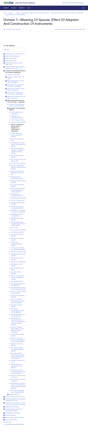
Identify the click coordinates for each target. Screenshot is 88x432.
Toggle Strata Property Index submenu (4, 60)
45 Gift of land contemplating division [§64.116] (17, 244)
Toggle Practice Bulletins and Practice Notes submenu (4, 417)
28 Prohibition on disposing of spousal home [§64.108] (18, 211)
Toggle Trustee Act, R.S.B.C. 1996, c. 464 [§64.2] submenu (6, 77)
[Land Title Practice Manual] (19, 3)
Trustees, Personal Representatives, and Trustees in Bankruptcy (32, 13)
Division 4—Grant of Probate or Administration (18, 292)
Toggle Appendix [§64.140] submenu (8, 394)
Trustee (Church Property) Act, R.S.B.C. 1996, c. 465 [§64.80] (15, 93)
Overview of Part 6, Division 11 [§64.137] (18, 380)
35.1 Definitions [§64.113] (17, 232)
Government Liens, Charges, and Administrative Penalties (13, 409)
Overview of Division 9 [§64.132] (17, 344)
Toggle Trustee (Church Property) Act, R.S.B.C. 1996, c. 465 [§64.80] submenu (6, 92)
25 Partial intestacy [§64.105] (18, 198)
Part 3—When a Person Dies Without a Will (18, 160)
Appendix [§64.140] (14, 394)
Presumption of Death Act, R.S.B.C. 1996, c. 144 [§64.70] (16, 89)
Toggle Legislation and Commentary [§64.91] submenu (8, 108)
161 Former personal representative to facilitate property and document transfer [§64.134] (18, 356)
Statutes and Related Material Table (14, 424)
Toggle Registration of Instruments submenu (4, 407)
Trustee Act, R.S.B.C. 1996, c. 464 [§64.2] (15, 77)
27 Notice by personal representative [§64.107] (17, 207)
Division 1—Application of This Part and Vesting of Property (17, 277)
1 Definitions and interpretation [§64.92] (17, 116)
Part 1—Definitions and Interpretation (17, 112)
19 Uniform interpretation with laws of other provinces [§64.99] (18, 167)
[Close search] (82, 8)
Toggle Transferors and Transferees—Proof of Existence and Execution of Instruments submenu (4, 403)
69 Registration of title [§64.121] (16, 264)
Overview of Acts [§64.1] (13, 74)
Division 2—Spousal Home (18, 200)
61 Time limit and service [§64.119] (17, 258)
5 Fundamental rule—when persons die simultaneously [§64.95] (18, 144)
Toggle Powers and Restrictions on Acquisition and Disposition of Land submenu (4, 399)
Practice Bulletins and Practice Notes (14, 417)
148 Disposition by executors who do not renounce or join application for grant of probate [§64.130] (18, 321)
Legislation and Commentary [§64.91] (15, 14)
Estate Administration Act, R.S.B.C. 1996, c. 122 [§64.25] (15, 81)
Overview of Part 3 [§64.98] (18, 163)
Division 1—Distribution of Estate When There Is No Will (17, 173)
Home (5, 13)
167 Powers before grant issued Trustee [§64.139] (17, 391)
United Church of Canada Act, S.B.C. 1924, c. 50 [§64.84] (16, 97)
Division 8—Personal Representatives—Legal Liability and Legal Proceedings (17, 329)
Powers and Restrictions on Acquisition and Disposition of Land (15, 399)
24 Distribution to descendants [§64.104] (17, 194)
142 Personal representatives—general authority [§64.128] (17, 310)
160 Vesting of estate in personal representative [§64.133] (17, 349)
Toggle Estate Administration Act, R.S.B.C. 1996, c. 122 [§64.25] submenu (6, 81)
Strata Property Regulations (12, 56)
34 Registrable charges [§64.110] (17, 218)
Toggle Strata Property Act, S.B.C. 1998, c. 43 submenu (4, 54)
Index (28, 8)
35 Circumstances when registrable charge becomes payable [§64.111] (18, 223)
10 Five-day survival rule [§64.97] (17, 156)
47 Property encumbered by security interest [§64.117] (18, 248)
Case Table (8, 422)
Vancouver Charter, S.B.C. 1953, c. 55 (14, 396)
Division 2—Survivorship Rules (17, 139)
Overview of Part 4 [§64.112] (18, 230)
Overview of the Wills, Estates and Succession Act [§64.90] (17, 105)
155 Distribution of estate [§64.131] (17, 335)
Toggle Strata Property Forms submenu (4, 58)
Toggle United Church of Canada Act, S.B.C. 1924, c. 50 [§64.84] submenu (6, 96)
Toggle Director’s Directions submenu (4, 415)
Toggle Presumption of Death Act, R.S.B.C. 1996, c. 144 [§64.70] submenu (6, 88)
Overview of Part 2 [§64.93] (13, 29)
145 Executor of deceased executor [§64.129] (18, 315)
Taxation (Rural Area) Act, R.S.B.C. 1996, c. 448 (14, 63)
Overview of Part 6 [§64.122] (16, 272)
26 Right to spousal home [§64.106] (17, 203)
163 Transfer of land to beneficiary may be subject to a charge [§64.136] (18, 371)
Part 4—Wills (14, 227)
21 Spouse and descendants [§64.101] (18, 181)
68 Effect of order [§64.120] (18, 261)
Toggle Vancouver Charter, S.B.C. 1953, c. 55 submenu (4, 396)
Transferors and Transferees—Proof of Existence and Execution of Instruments (15, 403)
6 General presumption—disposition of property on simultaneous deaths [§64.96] (18, 151)
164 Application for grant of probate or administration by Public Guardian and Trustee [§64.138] (18, 386)
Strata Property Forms (11, 58)
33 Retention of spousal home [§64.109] (17, 215)
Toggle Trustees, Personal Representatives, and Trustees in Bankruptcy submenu (4, 70)
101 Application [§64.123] (17, 281)
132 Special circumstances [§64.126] (18, 296)
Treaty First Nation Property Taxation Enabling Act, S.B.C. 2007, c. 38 (14, 67)
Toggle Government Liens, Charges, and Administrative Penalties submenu (4, 409)
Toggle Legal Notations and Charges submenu (4, 413)
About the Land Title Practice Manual (72, 3)
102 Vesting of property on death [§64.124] (18, 284)
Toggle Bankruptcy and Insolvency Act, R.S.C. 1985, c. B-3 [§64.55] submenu (6, 84)
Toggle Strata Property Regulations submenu (4, 56)
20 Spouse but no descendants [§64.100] (17, 177)
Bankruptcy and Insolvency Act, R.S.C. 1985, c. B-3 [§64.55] (15, 85)
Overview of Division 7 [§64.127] (17, 305)
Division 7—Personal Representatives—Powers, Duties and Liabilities (18, 301)
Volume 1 (6, 8)
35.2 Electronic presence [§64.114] (17, 235)
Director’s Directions (10, 415)
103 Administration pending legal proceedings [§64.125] (18, 288)
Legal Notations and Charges (12, 413)
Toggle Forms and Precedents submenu (4, 419)
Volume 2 (13, 8)
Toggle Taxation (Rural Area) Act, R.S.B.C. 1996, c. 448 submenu (4, 63)
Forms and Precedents (11, 419)
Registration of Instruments (12, 406)
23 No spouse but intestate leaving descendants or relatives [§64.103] (18, 190)
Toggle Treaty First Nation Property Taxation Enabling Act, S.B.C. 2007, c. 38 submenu (4, 67)
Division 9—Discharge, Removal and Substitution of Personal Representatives (18, 340)
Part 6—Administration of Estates (17, 268)
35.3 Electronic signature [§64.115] (17, 239)
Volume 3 (22, 8)
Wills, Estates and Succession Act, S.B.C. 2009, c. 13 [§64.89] (67, 13)
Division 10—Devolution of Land (18, 361)
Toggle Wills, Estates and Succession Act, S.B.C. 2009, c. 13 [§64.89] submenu (6, 100)
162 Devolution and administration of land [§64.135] (16, 366)
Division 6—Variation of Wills (18, 251)
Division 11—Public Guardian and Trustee (18, 376)
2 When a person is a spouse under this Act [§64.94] (68, 29)
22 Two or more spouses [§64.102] (17, 185)
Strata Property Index (10, 60)
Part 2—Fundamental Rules (18, 120)
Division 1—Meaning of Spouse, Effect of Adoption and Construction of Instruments (17, 128)
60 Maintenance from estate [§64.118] (18, 254)
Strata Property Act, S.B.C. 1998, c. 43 (15, 53)
